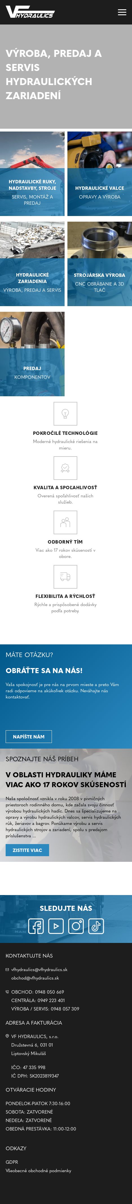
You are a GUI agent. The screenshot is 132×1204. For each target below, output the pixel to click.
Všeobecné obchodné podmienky (38, 1170)
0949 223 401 (51, 1000)
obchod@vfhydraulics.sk (35, 977)
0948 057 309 (65, 1008)
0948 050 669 (49, 992)
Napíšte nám (29, 736)
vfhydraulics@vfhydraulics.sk (39, 969)
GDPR (12, 1162)
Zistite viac (27, 850)
